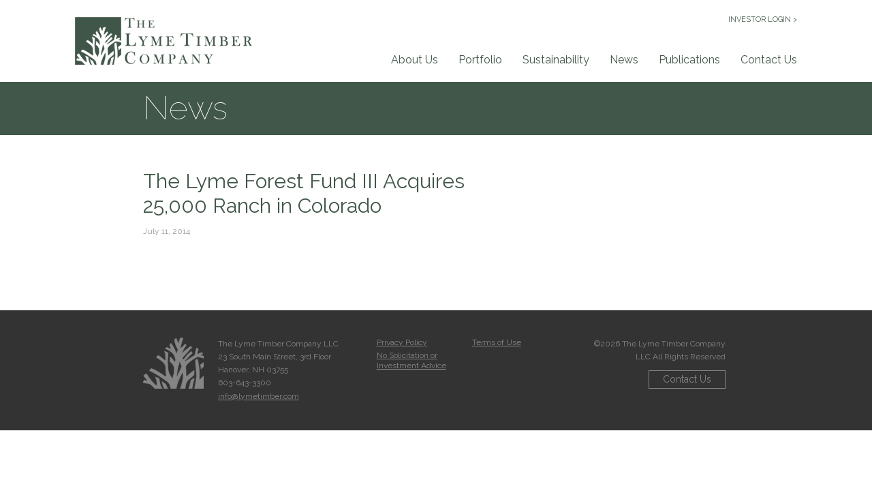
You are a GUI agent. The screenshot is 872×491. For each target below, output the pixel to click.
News (624, 59)
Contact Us (769, 59)
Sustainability (556, 59)
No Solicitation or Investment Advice (411, 360)
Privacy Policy (402, 342)
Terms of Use (496, 342)
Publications (689, 59)
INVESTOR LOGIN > (762, 19)
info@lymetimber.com (258, 396)
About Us (414, 59)
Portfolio (480, 59)
